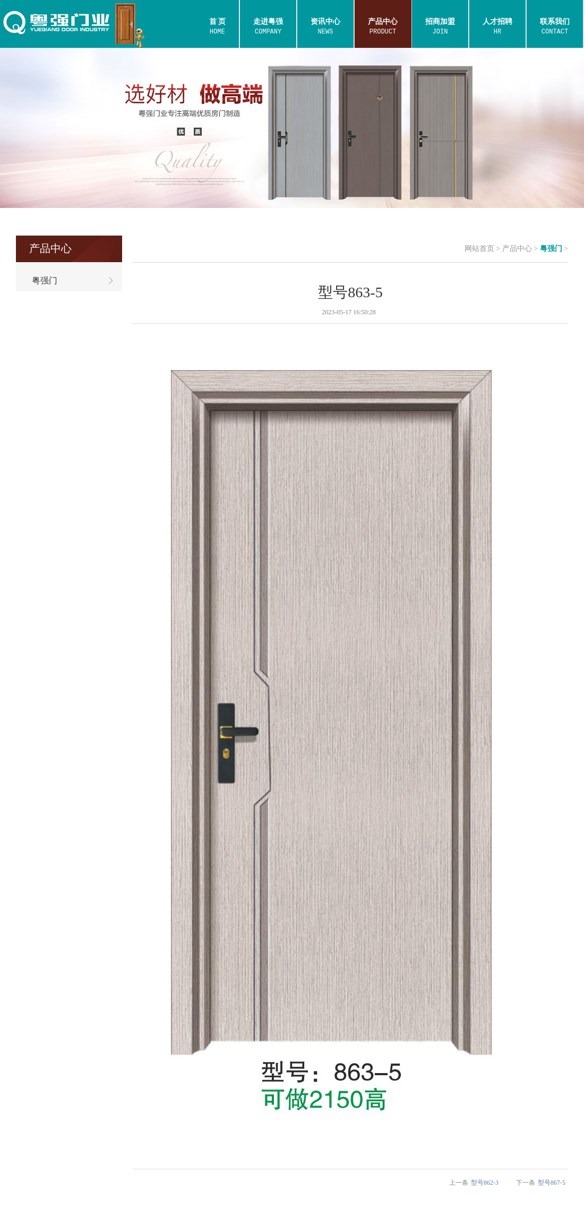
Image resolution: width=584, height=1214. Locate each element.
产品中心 (517, 249)
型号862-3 (485, 1182)
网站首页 (479, 249)
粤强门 (551, 249)
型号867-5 (551, 1182)
